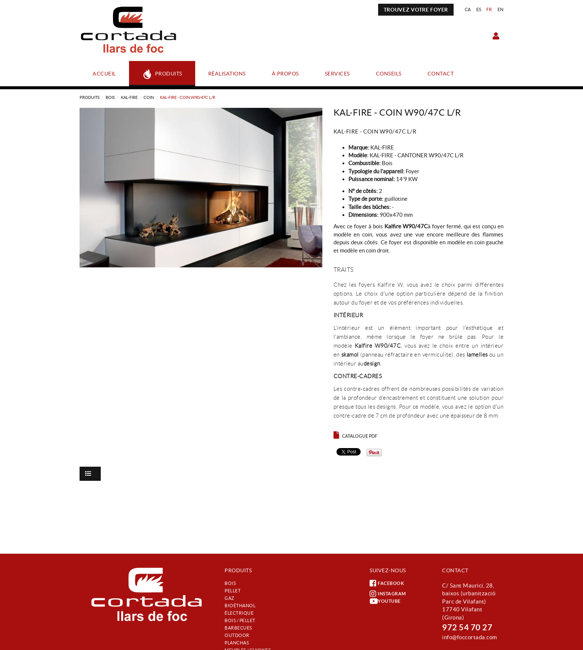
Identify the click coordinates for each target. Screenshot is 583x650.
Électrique (239, 613)
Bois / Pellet (240, 620)
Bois (110, 97)
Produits (90, 97)
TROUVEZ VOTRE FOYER (416, 10)
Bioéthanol (240, 605)
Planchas (237, 642)
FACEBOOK (387, 583)
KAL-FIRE (129, 97)
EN (500, 9)
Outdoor (237, 635)
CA (468, 9)
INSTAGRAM (388, 594)
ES (478, 9)
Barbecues (238, 627)
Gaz (229, 598)
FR (489, 9)
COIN (149, 97)
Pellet (233, 590)
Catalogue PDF (355, 436)
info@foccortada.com (469, 637)
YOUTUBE (385, 601)
